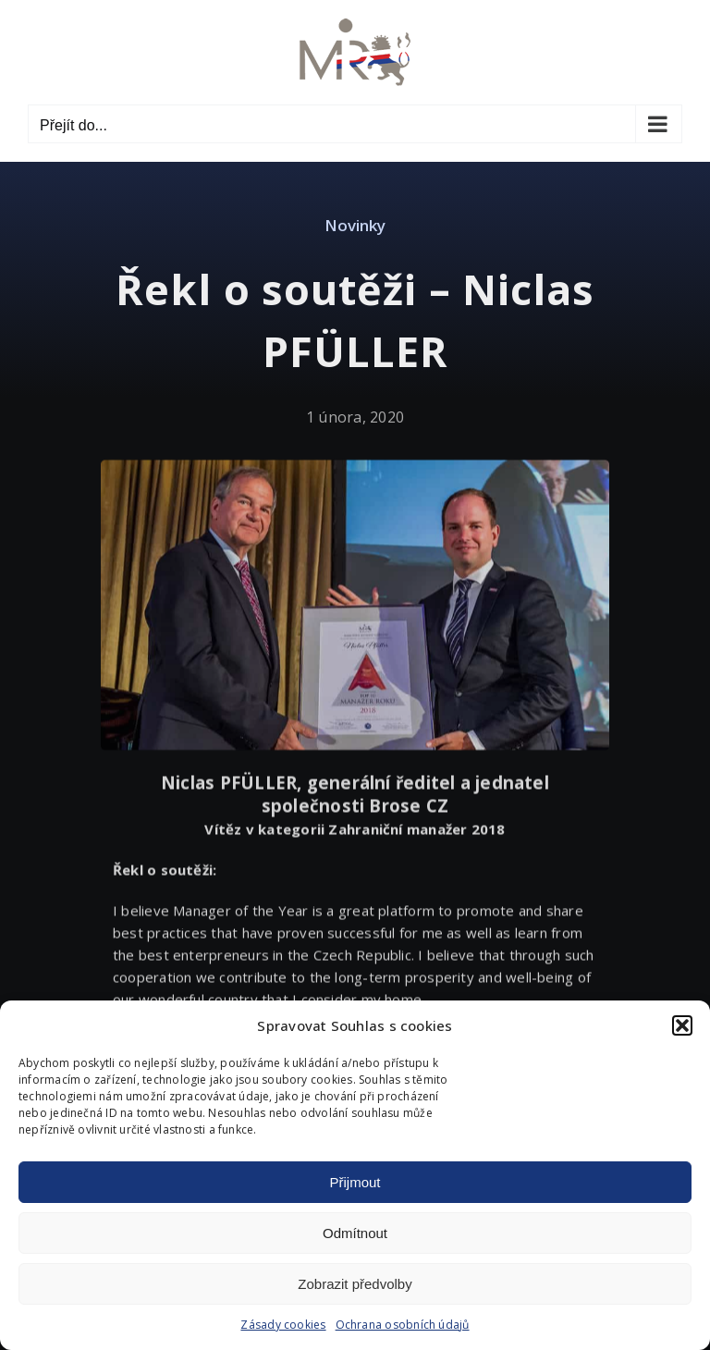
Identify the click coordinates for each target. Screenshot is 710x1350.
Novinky (355, 225)
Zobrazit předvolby (354, 1284)
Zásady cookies (282, 1324)
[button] (682, 1025)
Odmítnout (355, 1233)
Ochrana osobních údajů (403, 1324)
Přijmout (354, 1182)
